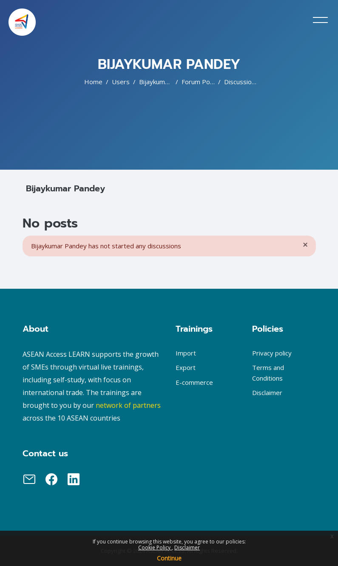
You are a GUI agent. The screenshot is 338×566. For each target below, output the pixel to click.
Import (186, 353)
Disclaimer (187, 547)
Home (93, 81)
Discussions (241, 81)
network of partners (128, 405)
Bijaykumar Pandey (167, 81)
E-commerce (194, 382)
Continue (169, 558)
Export (186, 367)
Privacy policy (272, 353)
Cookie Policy (155, 547)
